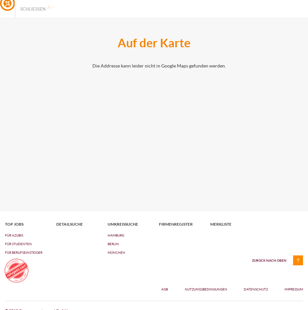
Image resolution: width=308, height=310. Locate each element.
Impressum (293, 289)
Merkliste (220, 224)
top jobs (14, 224)
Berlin (113, 244)
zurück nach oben (269, 260)
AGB (164, 289)
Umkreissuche (123, 224)
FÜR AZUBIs (14, 235)
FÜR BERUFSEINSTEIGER (23, 252)
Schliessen (37, 8)
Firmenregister (176, 224)
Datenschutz (256, 289)
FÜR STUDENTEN (18, 244)
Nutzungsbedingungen (206, 289)
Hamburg (116, 235)
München (116, 252)
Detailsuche (69, 224)
